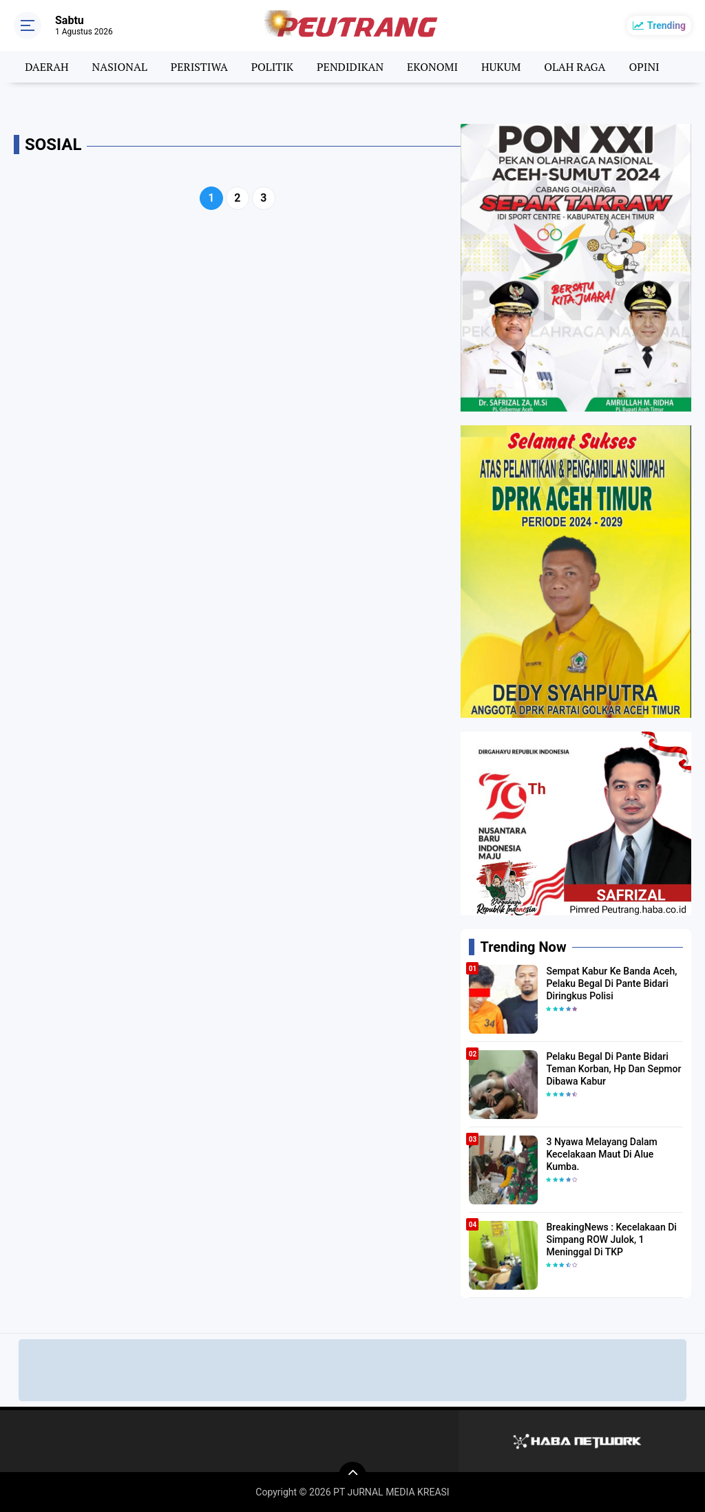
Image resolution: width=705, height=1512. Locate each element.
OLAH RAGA (574, 66)
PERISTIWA (199, 66)
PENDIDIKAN (350, 66)
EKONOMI (432, 66)
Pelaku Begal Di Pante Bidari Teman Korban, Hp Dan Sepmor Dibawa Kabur (613, 1069)
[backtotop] (352, 1475)
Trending (666, 25)
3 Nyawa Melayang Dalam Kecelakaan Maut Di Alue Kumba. (601, 1154)
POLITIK (272, 66)
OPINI (644, 66)
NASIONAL (119, 66)
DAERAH (46, 66)
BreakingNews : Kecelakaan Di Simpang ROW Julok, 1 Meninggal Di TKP (611, 1239)
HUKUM (500, 66)
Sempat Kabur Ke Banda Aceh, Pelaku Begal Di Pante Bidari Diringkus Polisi (611, 983)
